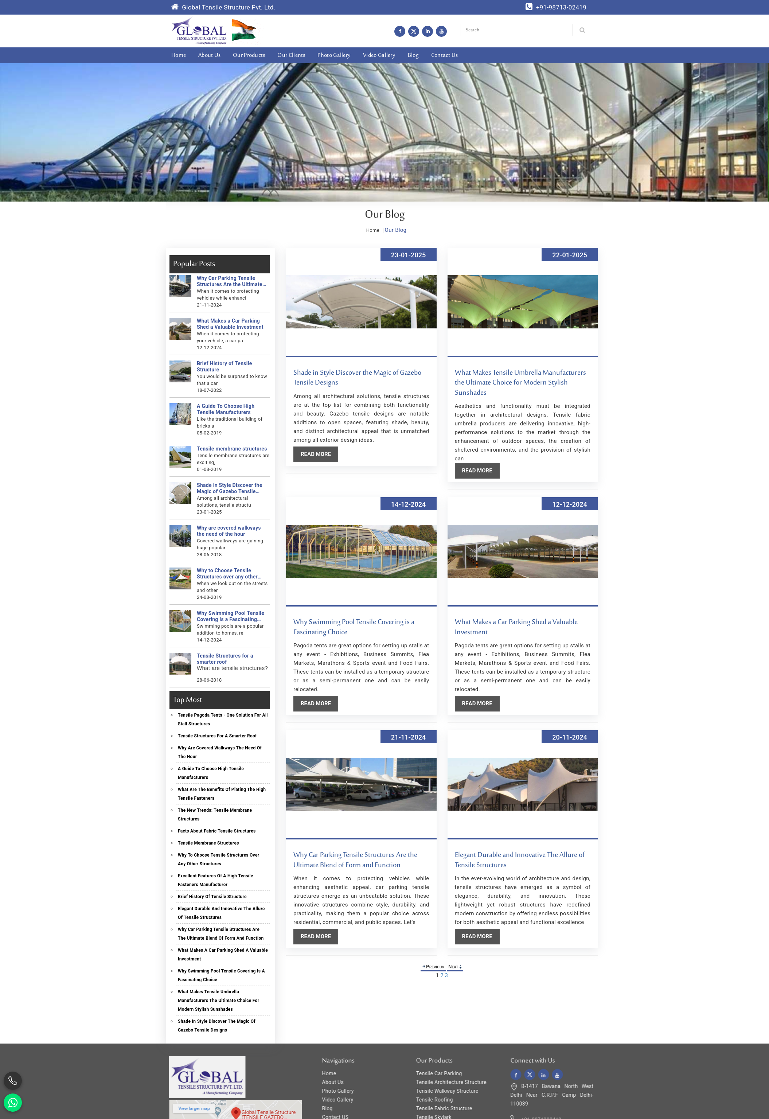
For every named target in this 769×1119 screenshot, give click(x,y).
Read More (317, 454)
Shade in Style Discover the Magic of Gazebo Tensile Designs (228, 488)
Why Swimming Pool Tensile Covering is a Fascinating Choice (228, 616)
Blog (413, 55)
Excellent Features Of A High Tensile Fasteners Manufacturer (213, 880)
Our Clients (291, 55)
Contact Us (444, 55)
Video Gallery (379, 55)
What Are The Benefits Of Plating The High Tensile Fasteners (220, 794)
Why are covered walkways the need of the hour (227, 531)
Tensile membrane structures (230, 449)
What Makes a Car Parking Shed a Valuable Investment (228, 324)
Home (178, 55)
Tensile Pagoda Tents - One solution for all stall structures (221, 719)
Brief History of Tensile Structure (222, 366)
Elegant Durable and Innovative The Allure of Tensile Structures (219, 913)
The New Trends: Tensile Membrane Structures (213, 815)
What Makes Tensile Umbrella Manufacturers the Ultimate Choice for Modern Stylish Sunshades (216, 1000)
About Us (209, 55)
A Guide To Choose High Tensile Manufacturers (224, 409)
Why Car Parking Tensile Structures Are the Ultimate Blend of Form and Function (228, 281)
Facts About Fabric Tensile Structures (215, 831)
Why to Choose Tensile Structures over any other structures (225, 574)
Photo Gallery (334, 55)
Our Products (249, 55)
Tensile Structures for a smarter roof (223, 659)
